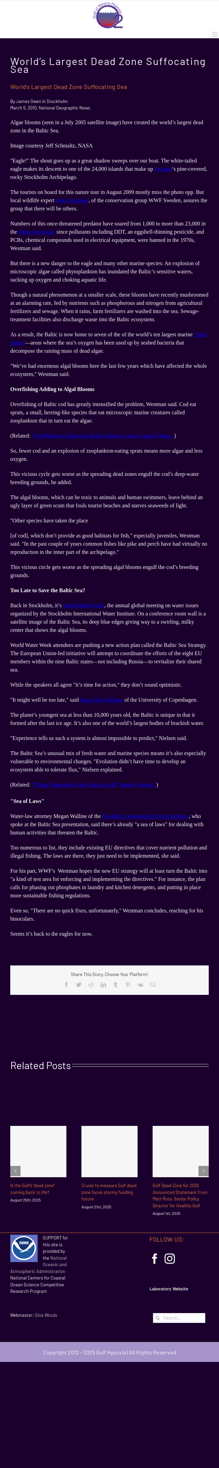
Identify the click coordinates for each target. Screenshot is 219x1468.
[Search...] (179, 1318)
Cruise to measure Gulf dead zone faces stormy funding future (109, 1192)
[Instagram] (170, 1258)
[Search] (158, 1318)
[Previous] (15, 1171)
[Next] (203, 1171)
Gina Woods (46, 1315)
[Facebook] (155, 1258)
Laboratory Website (169, 1288)
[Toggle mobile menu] (215, 34)
